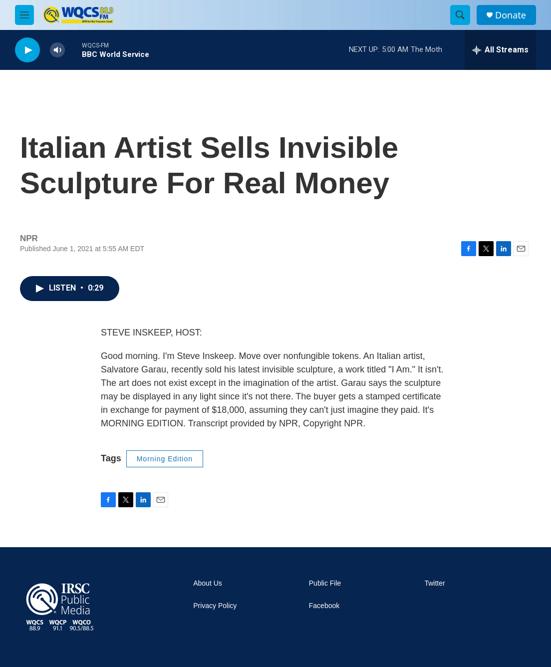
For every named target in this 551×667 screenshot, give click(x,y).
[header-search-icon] (460, 15)
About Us (207, 583)
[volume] (57, 50)
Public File (325, 583)
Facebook (324, 606)
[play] (27, 50)
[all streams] (500, 50)
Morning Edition (165, 459)
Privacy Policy (215, 606)
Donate (510, 15)
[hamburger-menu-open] (24, 15)
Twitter (434, 583)
